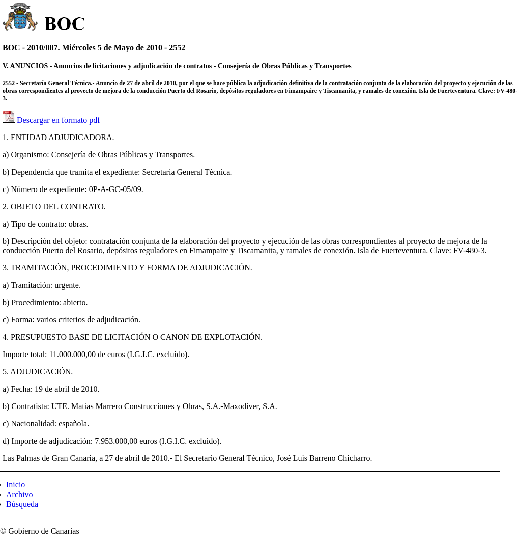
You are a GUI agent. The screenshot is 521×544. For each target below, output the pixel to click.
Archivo (19, 494)
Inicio (15, 484)
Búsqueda (22, 504)
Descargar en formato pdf (58, 120)
